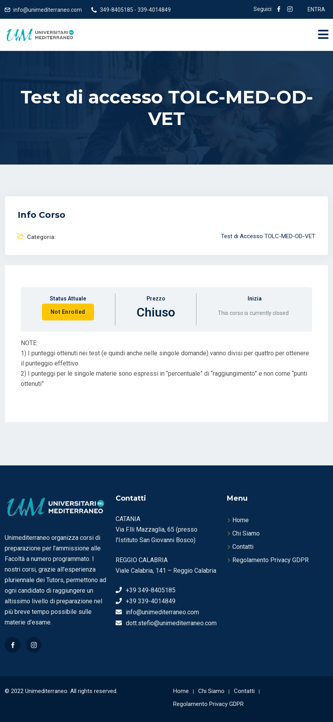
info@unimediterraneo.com (47, 10)
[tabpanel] (166, 370)
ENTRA (316, 9)
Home (240, 520)
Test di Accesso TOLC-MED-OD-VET (268, 236)
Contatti (242, 546)
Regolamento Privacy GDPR (270, 560)
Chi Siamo (246, 533)
